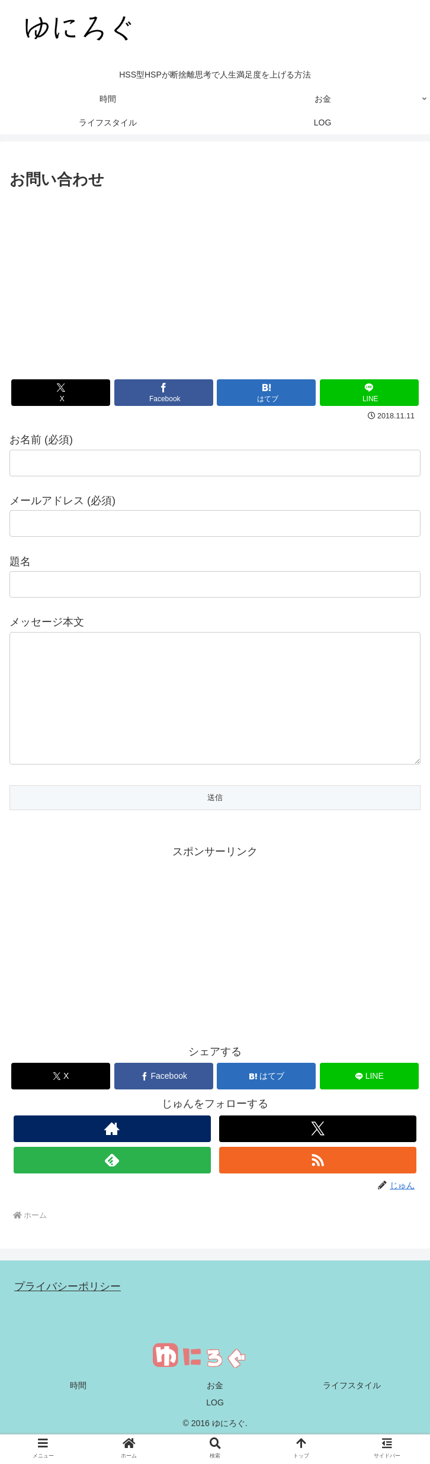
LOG (215, 1426)
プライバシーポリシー (67, 1310)
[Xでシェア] (60, 392)
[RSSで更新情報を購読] (317, 1183)
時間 (78, 1409)
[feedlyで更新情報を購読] (112, 1183)
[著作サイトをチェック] (112, 1152)
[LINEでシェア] (369, 392)
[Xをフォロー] (317, 1152)
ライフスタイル (352, 1409)
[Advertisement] (215, 282)
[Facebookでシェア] (163, 392)
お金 (215, 1409)
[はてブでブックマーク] (266, 392)
